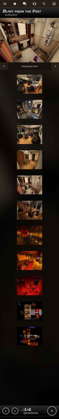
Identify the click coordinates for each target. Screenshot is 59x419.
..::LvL (26, 409)
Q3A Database (30, 412)
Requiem (12, 14)
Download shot (30, 66)
